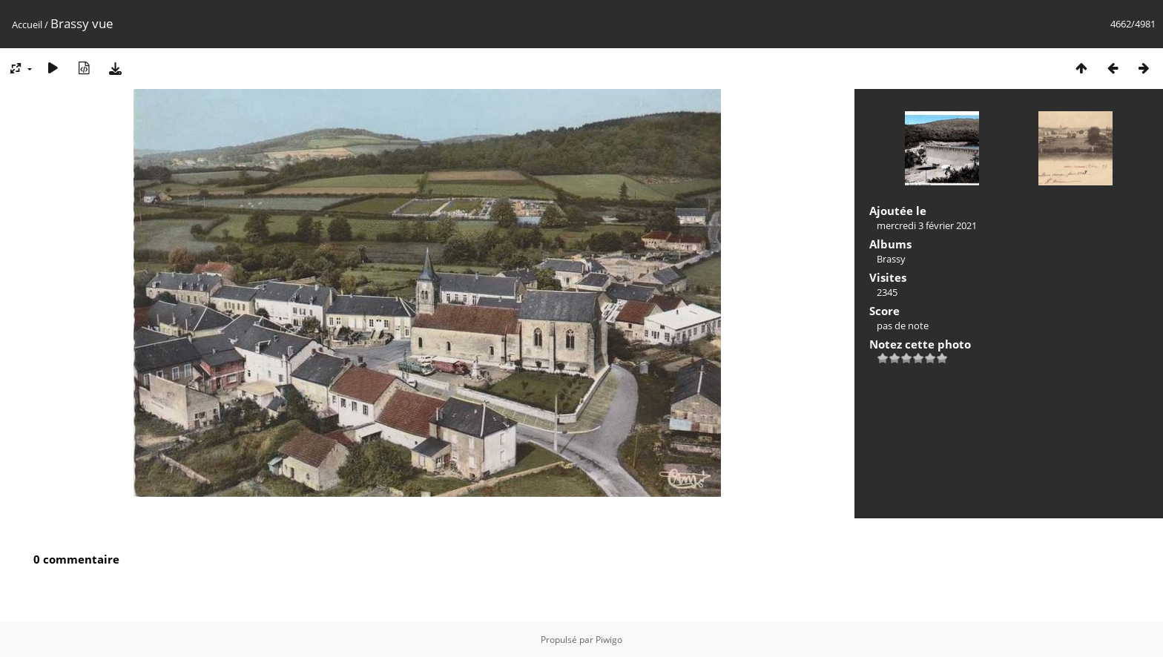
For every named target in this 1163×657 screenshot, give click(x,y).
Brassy (891, 258)
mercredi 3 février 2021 (927, 225)
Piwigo (609, 639)
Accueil (27, 24)
